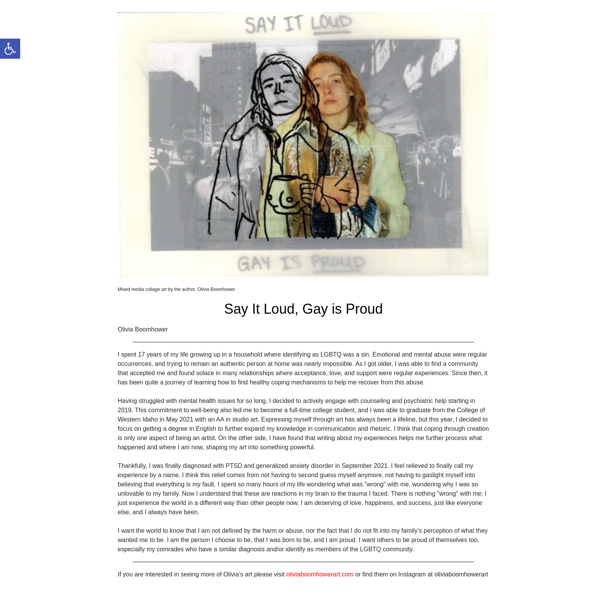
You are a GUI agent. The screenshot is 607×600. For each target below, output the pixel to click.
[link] (10, 49)
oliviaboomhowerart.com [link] (319, 574)
